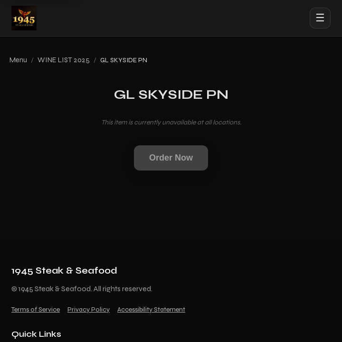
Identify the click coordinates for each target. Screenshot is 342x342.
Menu (18, 60)
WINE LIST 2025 (64, 60)
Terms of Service (35, 309)
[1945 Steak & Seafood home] (24, 18)
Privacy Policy (88, 309)
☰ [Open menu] (320, 18)
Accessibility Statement (151, 309)
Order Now (171, 157)
